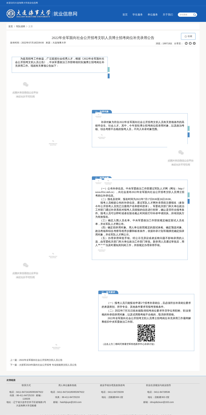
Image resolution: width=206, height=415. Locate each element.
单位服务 (153, 14)
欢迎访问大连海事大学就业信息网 (22, 3)
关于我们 (168, 14)
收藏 (188, 36)
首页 (125, 14)
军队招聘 (20, 26)
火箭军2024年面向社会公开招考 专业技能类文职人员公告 (48, 365)
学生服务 (137, 14)
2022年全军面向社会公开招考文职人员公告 (40, 360)
